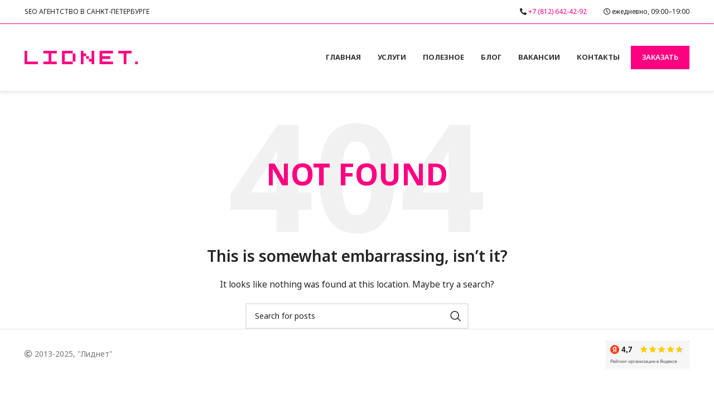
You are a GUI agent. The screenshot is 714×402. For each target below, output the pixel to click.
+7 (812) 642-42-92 (557, 11)
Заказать (660, 57)
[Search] (357, 316)
